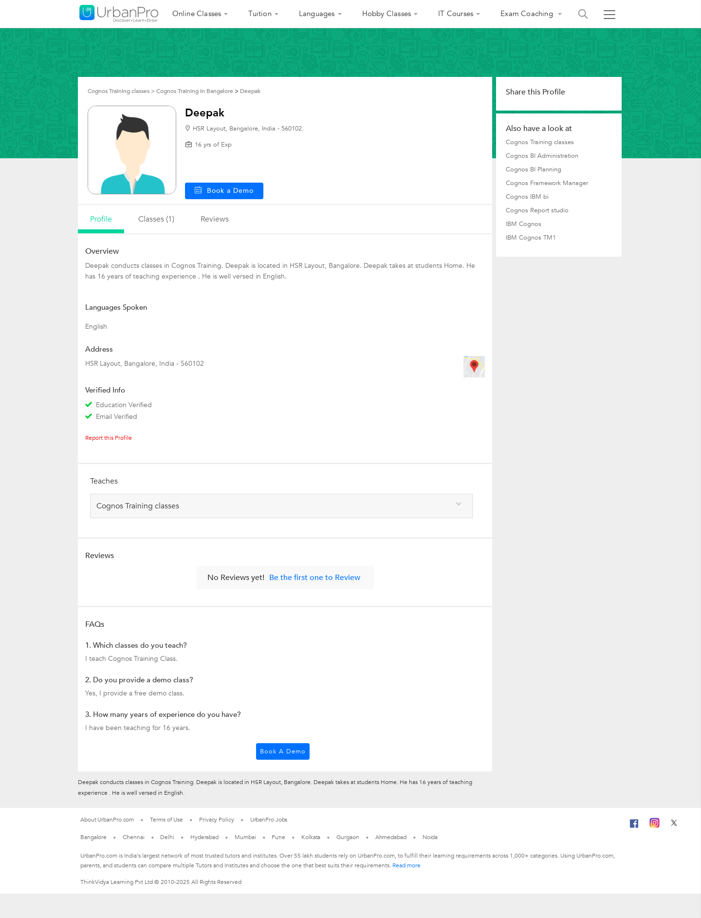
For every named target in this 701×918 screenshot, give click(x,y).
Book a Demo (283, 751)
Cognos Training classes (540, 142)
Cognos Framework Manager (547, 183)
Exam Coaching (527, 14)
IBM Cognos (523, 224)
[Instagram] (654, 826)
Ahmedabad (390, 837)
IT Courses (455, 14)
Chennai (133, 837)
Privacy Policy (216, 820)
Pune (278, 837)
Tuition (259, 14)
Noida (430, 837)
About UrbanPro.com (107, 820)
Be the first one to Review (314, 577)
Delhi (167, 837)
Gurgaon (347, 837)
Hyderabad (204, 837)
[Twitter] (674, 826)
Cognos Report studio (537, 210)
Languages (317, 14)
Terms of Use (166, 820)
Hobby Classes (386, 14)
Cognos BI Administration (542, 155)
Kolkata (310, 837)
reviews (215, 219)
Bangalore (93, 837)
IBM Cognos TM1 (531, 237)
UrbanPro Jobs (269, 820)
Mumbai (245, 837)
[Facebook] (634, 827)
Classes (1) (156, 219)
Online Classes (196, 14)
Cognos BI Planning (533, 169)
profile (101, 219)
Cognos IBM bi (527, 196)
